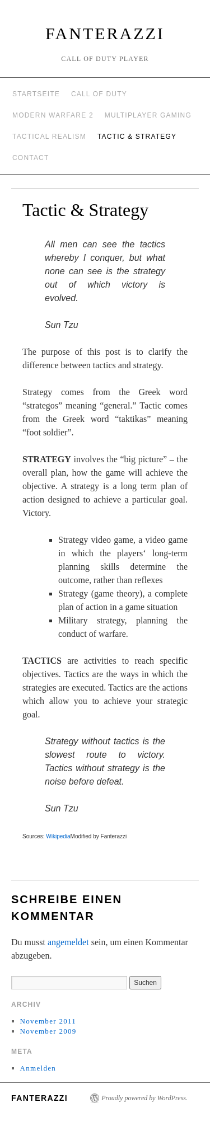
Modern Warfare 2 (53, 115)
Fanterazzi (105, 33)
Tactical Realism (49, 136)
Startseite (36, 94)
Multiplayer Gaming (148, 115)
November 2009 (48, 1031)
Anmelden (38, 1068)
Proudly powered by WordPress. (144, 1098)
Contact (30, 158)
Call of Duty (99, 94)
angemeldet (68, 942)
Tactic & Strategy (136, 136)
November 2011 (48, 1021)
